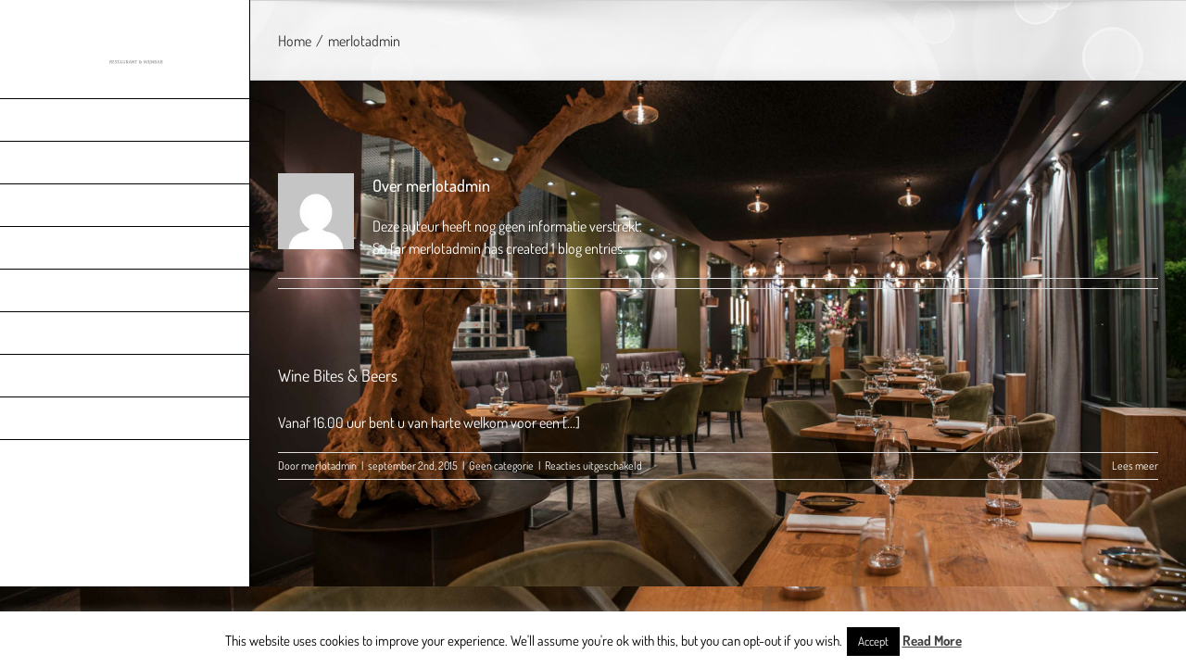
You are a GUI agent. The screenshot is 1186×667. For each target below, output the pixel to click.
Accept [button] (873, 641)
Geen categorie (501, 465)
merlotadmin (329, 465)
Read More (932, 640)
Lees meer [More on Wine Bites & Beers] (1135, 465)
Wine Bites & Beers (337, 375)
